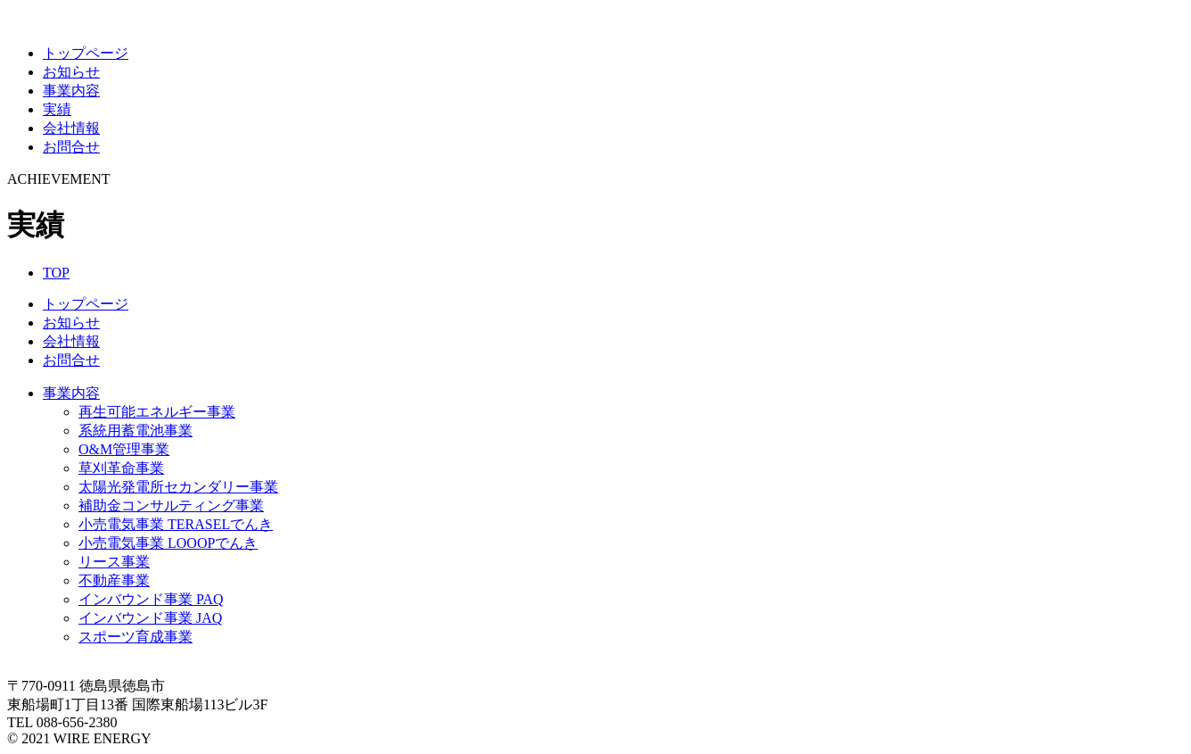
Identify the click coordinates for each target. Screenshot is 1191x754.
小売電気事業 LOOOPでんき (168, 543)
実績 (57, 109)
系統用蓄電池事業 (135, 430)
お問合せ (71, 146)
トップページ (85, 53)
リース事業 (114, 561)
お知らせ (71, 71)
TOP (56, 272)
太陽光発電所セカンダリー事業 (178, 486)
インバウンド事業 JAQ (150, 618)
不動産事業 (114, 580)
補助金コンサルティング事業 (171, 505)
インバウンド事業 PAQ (151, 599)
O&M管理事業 (123, 449)
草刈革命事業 (121, 468)
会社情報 (71, 128)
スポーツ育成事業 (135, 636)
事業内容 (71, 90)
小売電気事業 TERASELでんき (175, 524)
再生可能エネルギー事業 (156, 411)
